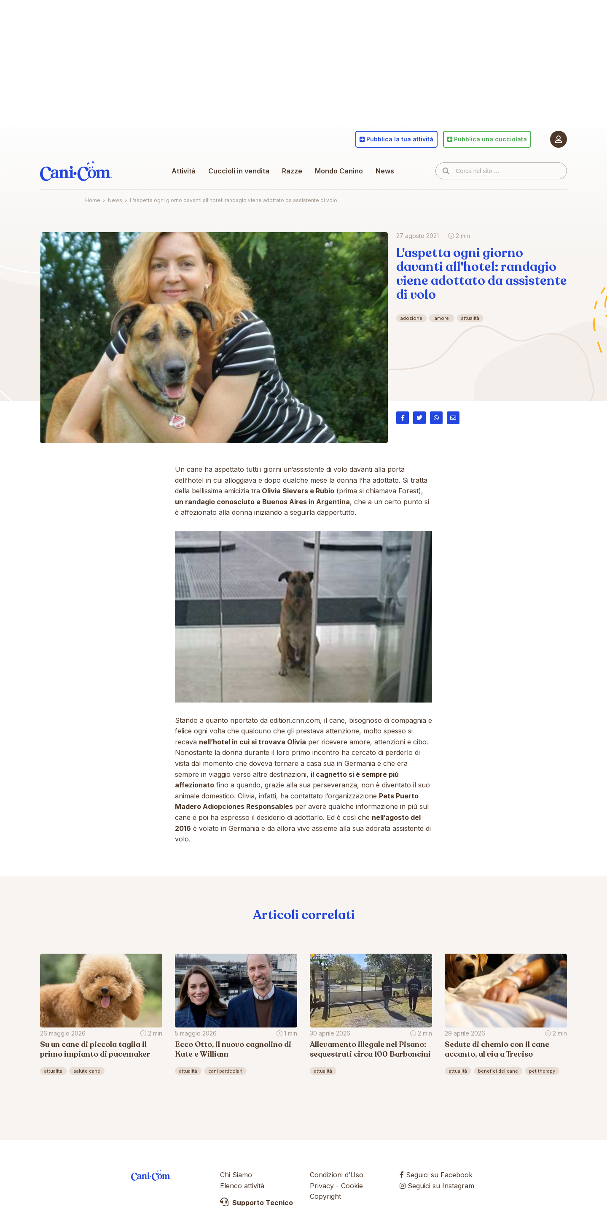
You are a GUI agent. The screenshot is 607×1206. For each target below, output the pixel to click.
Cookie (352, 1186)
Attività (184, 171)
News (385, 171)
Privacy (322, 1186)
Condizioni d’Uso (336, 1175)
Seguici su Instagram (437, 1186)
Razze (292, 171)
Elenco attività (242, 1186)
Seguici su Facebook (436, 1175)
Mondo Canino (339, 171)
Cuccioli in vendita (238, 171)
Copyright (325, 1196)
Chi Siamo (236, 1175)
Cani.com (76, 170)
